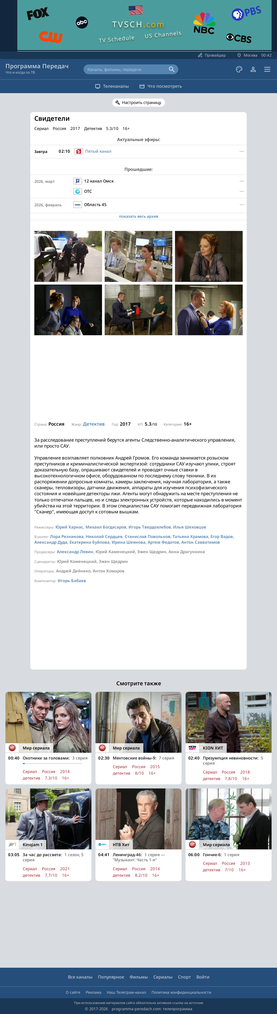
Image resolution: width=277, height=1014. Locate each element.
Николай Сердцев (104, 536)
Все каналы (80, 977)
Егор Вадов (221, 536)
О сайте (73, 992)
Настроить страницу (141, 102)
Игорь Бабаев (72, 580)
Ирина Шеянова (129, 542)
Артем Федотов (163, 542)
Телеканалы (109, 86)
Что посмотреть (163, 86)
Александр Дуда (50, 542)
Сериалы (163, 977)
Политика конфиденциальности (181, 992)
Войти (202, 977)
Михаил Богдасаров (105, 527)
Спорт (184, 977)
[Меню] (242, 151)
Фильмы (139, 977)
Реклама (93, 992)
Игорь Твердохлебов (149, 527)
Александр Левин (75, 551)
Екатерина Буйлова (90, 542)
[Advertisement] (138, 378)
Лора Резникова (67, 536)
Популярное (111, 977)
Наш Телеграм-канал (126, 992)
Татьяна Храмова (190, 536)
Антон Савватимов (200, 542)
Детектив (94, 424)
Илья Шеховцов (189, 527)
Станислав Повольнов (147, 536)
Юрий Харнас (69, 527)
